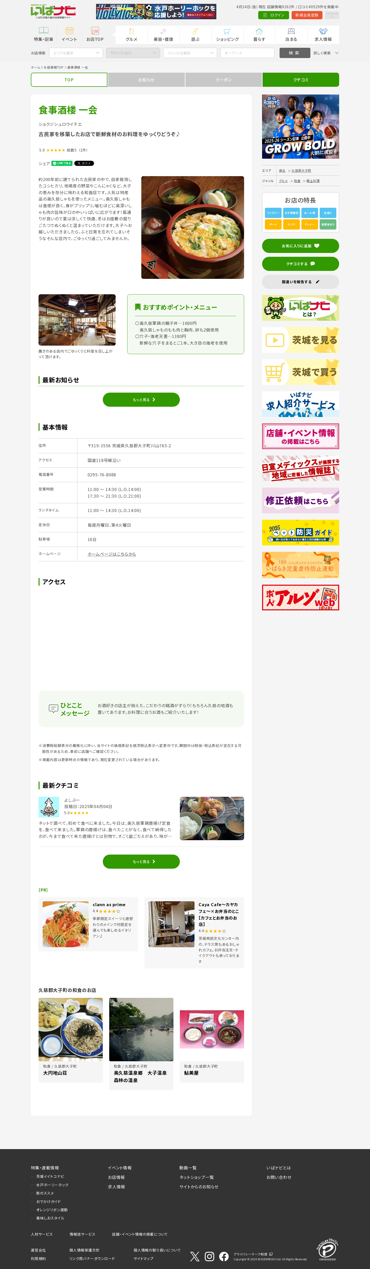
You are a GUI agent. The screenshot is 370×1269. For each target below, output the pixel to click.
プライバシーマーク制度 (250, 1254)
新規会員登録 (295, 14)
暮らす (259, 39)
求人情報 (323, 39)
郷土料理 (313, 180)
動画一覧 (188, 1167)
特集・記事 (43, 39)
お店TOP (95, 39)
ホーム (35, 67)
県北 (282, 170)
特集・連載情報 (45, 1167)
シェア (44, 163)
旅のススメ (45, 1193)
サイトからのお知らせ (199, 1186)
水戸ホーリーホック (52, 1184)
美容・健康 (163, 39)
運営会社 (38, 1250)
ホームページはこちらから (112, 554)
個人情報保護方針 (84, 1250)
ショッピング (227, 39)
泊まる (291, 39)
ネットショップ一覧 (196, 1177)
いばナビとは (278, 1167)
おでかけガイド (48, 1201)
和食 (297, 180)
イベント (69, 39)
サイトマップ (144, 1258)
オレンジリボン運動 (52, 1209)
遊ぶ (195, 39)
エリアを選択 (63, 52)
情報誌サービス (83, 1234)
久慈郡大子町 (301, 170)
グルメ (131, 39)
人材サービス (42, 1234)
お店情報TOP (54, 67)
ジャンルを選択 (178, 52)
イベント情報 (120, 1167)
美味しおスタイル (50, 1217)
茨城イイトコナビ (50, 1176)
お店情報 (116, 1177)
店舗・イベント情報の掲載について (140, 1234)
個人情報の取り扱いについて (157, 1250)
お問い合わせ (279, 1177)
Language (326, 14)
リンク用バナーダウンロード (92, 1258)
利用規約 (38, 1258)
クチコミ (301, 80)
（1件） (83, 150)
